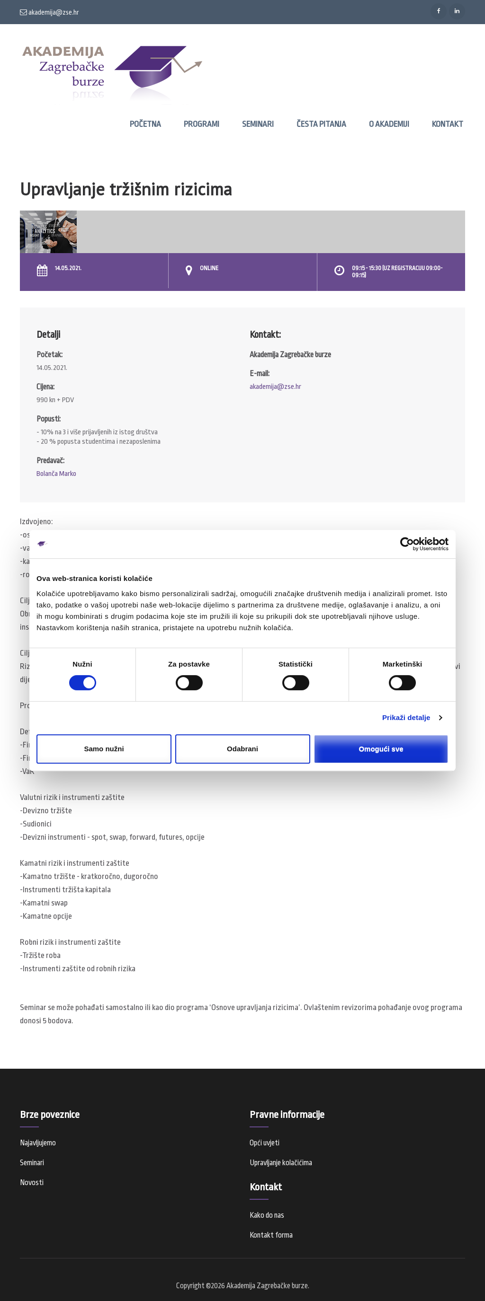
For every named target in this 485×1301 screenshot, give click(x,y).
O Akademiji (389, 124)
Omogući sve (381, 749)
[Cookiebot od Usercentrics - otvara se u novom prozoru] (407, 544)
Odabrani (242, 749)
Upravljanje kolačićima (281, 1163)
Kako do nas (267, 1215)
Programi (201, 124)
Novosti (32, 1182)
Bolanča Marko (56, 474)
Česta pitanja (321, 124)
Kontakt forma (271, 1235)
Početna (145, 124)
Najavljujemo (38, 1143)
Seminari (258, 124)
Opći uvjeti (264, 1143)
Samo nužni (104, 749)
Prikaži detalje (406, 717)
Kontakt (447, 124)
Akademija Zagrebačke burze (267, 1286)
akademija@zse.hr (49, 12)
